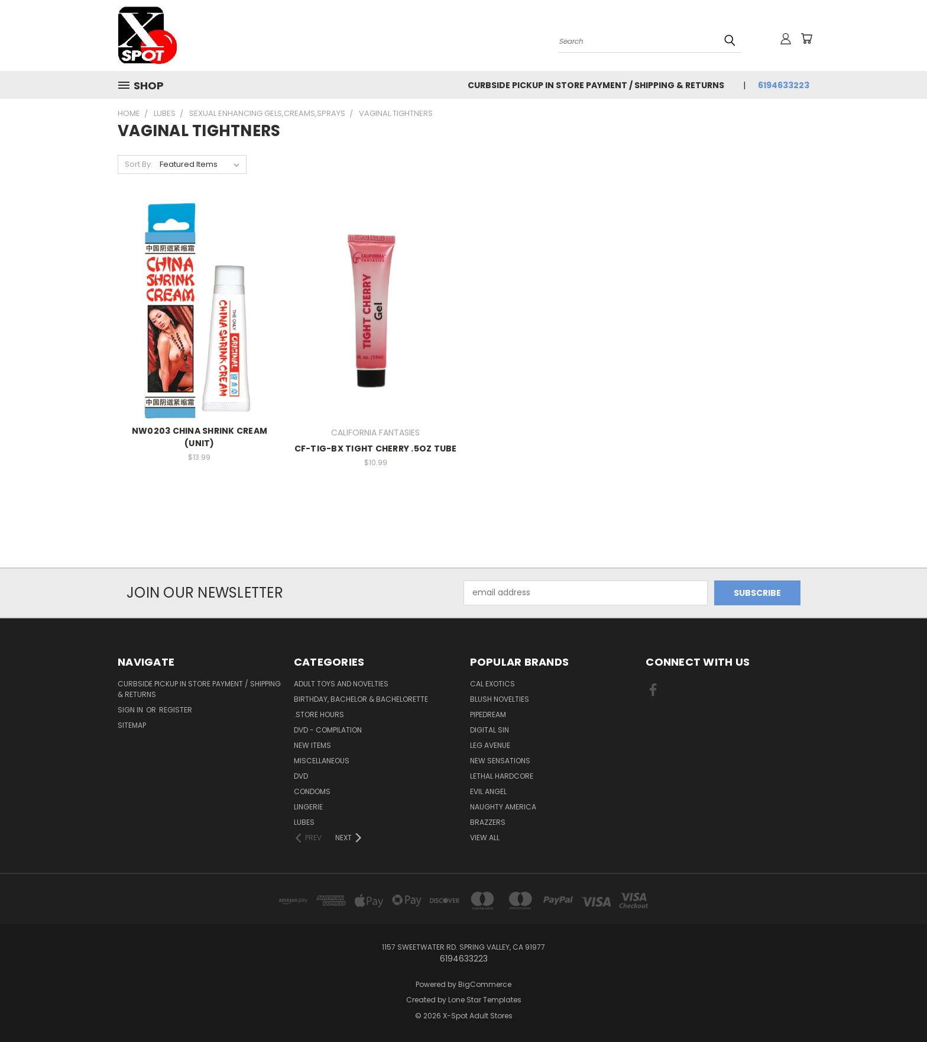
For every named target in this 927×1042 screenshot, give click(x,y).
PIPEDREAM (488, 714)
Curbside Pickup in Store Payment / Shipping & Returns (596, 85)
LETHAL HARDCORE (501, 776)
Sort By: (139, 164)
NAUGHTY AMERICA (503, 807)
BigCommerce (484, 984)
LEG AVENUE (490, 745)
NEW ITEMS (312, 745)
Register (175, 710)
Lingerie (308, 807)
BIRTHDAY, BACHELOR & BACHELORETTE (361, 699)
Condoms (312, 791)
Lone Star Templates (484, 1000)
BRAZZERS (487, 822)
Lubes (304, 822)
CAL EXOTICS (492, 684)
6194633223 (783, 85)
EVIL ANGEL (488, 791)
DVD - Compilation (328, 730)
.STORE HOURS (319, 714)
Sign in (131, 710)
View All (485, 838)
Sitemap (132, 725)
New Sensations (500, 761)
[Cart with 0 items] (806, 38)
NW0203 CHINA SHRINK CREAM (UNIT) (199, 437)
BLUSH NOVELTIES (499, 699)
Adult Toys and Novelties (341, 684)
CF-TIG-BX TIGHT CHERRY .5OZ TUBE (375, 448)
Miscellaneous (321, 761)
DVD (301, 776)
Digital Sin (489, 730)
